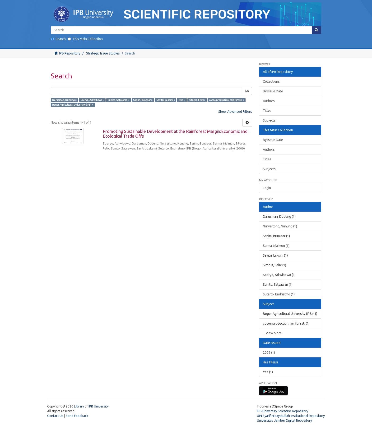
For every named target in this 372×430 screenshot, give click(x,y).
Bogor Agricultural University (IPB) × (72, 104)
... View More (272, 333)
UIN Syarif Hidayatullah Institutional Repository (291, 416)
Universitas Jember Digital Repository (284, 420)
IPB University (98, 406)
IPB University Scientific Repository (282, 411)
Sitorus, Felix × (197, 100)
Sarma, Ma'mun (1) (276, 246)
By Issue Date (273, 91)
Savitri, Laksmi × (165, 100)
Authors (269, 101)
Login (267, 188)
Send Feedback (77, 416)
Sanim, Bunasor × (143, 100)
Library (79, 406)
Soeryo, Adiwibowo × (92, 100)
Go (247, 91)
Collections (271, 81)
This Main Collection (85, 39)
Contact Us (55, 416)
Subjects (269, 120)
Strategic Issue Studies (103, 53)
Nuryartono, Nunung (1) (280, 226)
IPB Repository (69, 53)
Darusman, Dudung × (64, 100)
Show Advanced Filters (235, 111)
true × (181, 100)
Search (58, 39)
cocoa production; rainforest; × (226, 100)
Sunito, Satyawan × (118, 100)
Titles (267, 111)
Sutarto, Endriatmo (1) (279, 294)
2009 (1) (269, 352)
